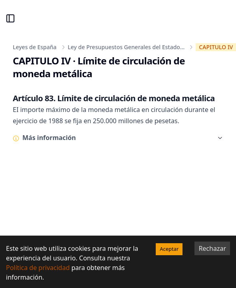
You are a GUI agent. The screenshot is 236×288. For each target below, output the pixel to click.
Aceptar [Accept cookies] (169, 248)
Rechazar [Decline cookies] (212, 248)
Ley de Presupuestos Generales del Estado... (126, 47)
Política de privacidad (38, 267)
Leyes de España (35, 47)
